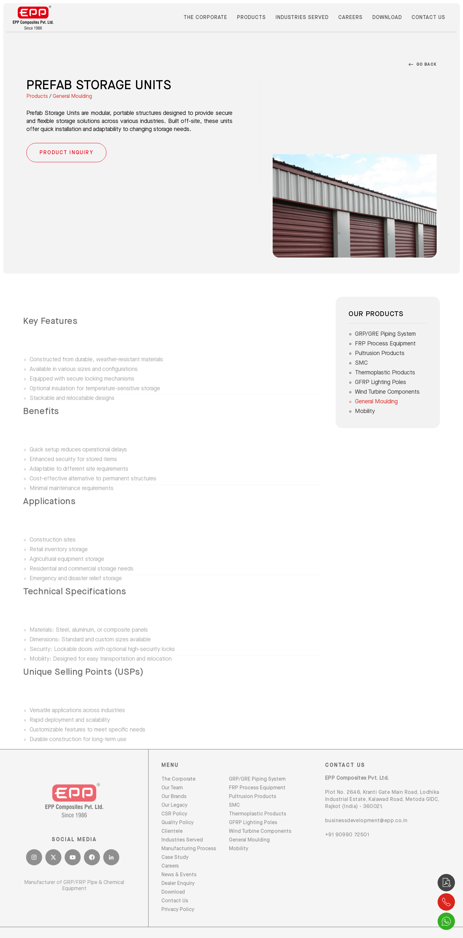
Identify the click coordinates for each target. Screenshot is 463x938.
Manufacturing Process (188, 863)
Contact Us (428, 17)
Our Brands (173, 811)
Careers (350, 17)
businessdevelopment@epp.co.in (366, 835)
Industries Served (302, 17)
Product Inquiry (66, 153)
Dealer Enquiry (178, 898)
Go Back (423, 64)
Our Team (172, 802)
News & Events (178, 889)
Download (387, 17)
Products (251, 17)
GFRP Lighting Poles (380, 382)
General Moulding (72, 97)
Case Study (174, 872)
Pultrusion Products (379, 353)
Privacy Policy (177, 924)
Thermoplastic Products (385, 372)
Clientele (172, 846)
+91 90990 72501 (347, 849)
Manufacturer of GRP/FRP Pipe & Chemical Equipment (74, 900)
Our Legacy (174, 820)
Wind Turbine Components (387, 392)
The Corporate (205, 17)
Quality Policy (177, 837)
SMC (361, 363)
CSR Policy (174, 828)
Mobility (365, 411)
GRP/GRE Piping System (385, 334)
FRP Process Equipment (385, 343)
